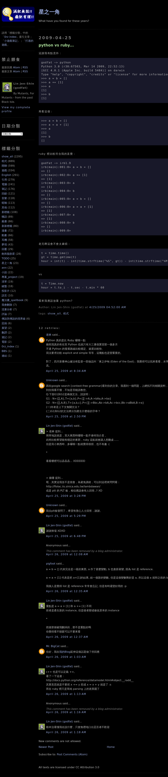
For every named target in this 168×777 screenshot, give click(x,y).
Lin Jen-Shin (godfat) (59, 425)
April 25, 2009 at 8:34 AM (66, 371)
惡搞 (4, 323)
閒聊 (4, 165)
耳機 (4, 239)
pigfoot (50, 563)
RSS (25, 67)
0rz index (10, 36)
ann (4, 267)
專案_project (10, 277)
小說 (4, 272)
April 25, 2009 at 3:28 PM (66, 495)
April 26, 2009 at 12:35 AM (67, 591)
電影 (4, 341)
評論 (4, 314)
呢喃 (4, 202)
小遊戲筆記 (11, 40)
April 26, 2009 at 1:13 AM (66, 694)
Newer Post (46, 747)
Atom (16, 67)
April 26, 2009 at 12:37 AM (67, 636)
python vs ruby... (56, 45)
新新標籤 (7, 226)
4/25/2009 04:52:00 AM (107, 307)
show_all (7, 156)
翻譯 (4, 332)
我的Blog (64, 651)
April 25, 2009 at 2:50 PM (66, 416)
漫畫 (4, 230)
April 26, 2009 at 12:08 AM (67, 554)
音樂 (4, 198)
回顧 (4, 193)
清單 (4, 281)
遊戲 (4, 170)
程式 (4, 161)
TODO (5, 258)
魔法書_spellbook (12, 300)
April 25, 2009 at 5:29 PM (66, 516)
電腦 (4, 184)
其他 (4, 207)
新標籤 (6, 212)
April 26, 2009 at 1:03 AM (66, 657)
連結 (4, 355)
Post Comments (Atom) (72, 754)
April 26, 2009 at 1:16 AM (66, 712)
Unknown (52, 380)
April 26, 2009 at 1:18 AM (66, 732)
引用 (4, 179)
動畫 (4, 235)
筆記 (4, 188)
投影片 (6, 290)
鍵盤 (4, 286)
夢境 (4, 244)
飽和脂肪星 (8, 253)
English (6, 175)
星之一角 (7, 263)
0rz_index (8, 346)
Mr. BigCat (53, 646)
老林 (48, 334)
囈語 (4, 216)
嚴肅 (4, 221)
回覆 (4, 249)
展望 (4, 328)
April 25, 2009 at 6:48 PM (66, 536)
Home (111, 747)
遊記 (4, 337)
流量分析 (7, 309)
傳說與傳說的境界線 (13, 318)
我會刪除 (7, 304)
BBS (4, 351)
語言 (4, 295)
